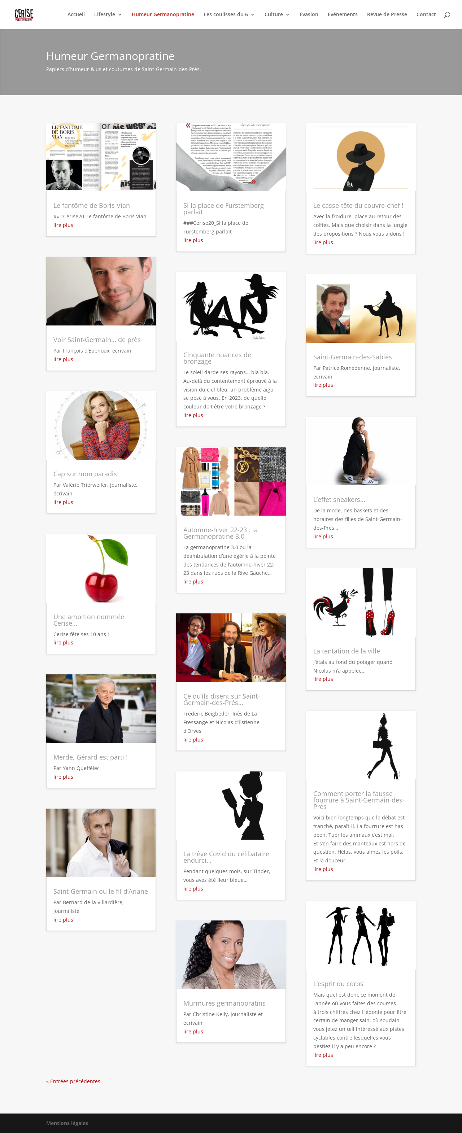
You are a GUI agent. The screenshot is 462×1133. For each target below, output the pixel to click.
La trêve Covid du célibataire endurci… (226, 857)
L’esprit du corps (338, 983)
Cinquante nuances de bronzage (217, 358)
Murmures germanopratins (224, 1003)
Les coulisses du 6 (226, 15)
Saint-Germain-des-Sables (352, 357)
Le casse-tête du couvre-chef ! (358, 205)
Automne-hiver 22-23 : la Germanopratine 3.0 (220, 533)
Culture (274, 15)
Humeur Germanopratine (163, 15)
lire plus (63, 225)
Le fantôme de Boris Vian (91, 205)
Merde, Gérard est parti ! (90, 757)
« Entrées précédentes (73, 1081)
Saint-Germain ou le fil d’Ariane (100, 891)
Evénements (343, 15)
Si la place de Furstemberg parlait (223, 208)
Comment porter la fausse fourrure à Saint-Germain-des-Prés (359, 800)
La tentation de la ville (346, 651)
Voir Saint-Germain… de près (97, 339)
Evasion (309, 15)
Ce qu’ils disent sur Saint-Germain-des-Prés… (221, 699)
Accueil (76, 15)
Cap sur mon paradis (85, 473)
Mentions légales (67, 1123)
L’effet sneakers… (339, 499)
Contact (426, 15)
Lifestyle (104, 15)
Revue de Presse (387, 15)
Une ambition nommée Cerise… (88, 619)
